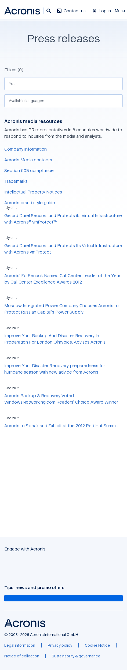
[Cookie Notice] (97, 645)
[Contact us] (71, 14)
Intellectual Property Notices (33, 192)
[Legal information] (19, 645)
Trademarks (16, 181)
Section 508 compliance (29, 170)
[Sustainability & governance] (76, 656)
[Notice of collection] (21, 656)
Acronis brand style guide (29, 203)
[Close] (120, 10)
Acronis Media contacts (28, 160)
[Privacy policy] (60, 645)
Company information (25, 149)
